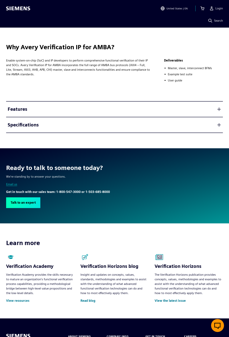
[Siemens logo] (18, 8)
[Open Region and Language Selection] (174, 8)
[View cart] (202, 8)
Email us (11, 184)
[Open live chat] (217, 325)
